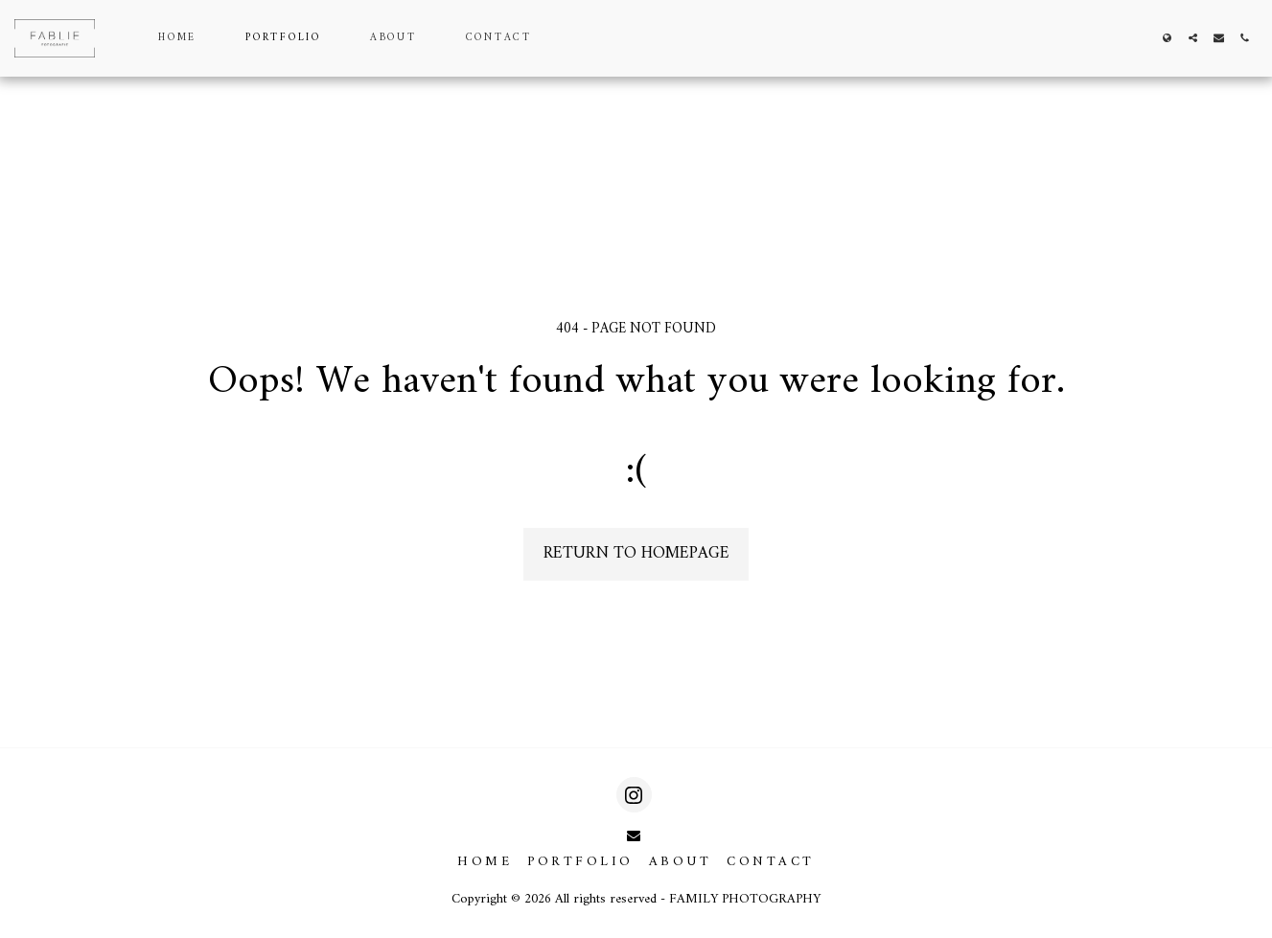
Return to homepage (636, 553)
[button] (1193, 38)
